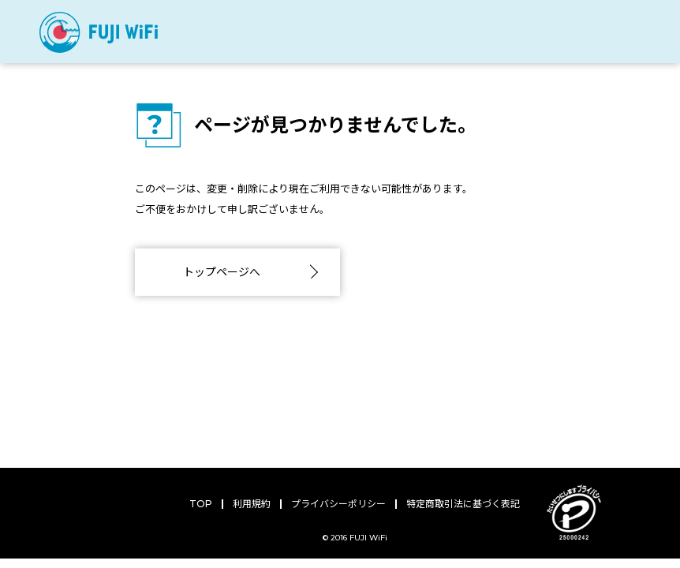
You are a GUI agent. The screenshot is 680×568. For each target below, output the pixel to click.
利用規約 (252, 504)
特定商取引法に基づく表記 (463, 504)
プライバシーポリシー (338, 504)
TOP (200, 504)
